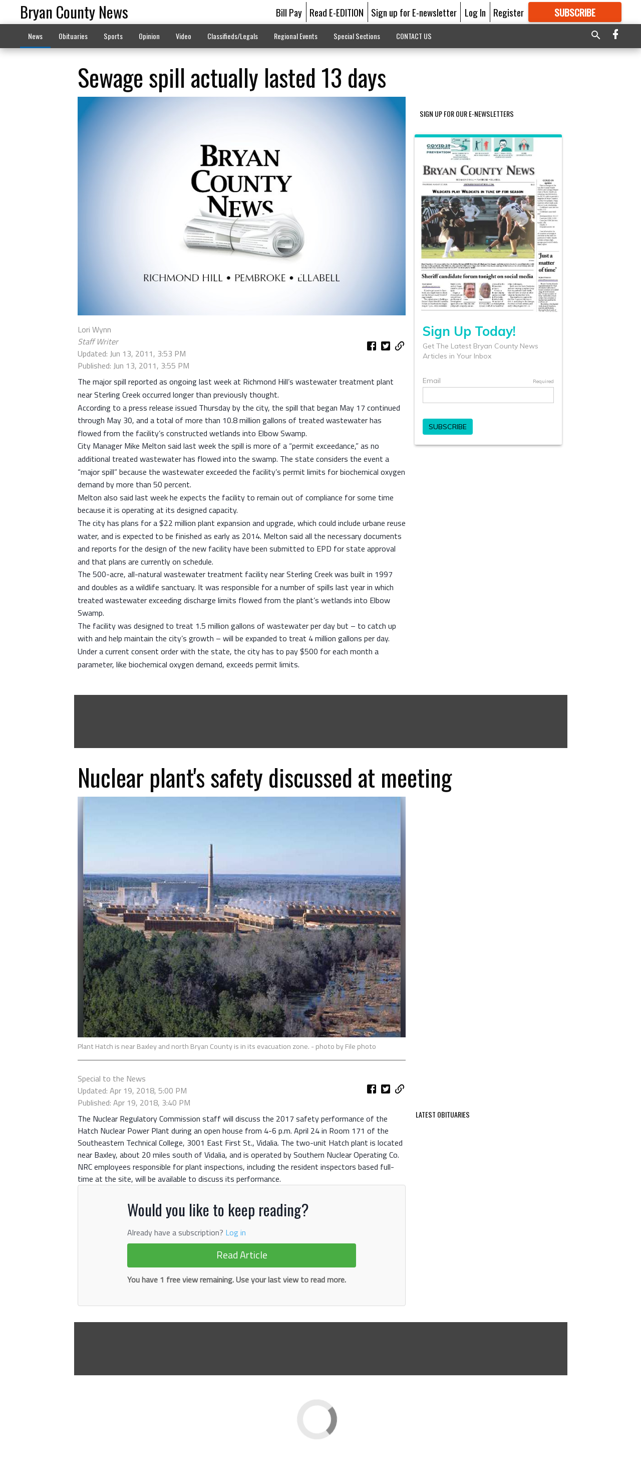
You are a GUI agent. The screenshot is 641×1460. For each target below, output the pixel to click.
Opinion (149, 36)
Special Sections (357, 36)
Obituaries (73, 36)
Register (508, 12)
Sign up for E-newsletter (414, 12)
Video (183, 36)
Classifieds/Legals (232, 36)
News (35, 36)
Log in (235, 1232)
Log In (475, 12)
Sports (113, 36)
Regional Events (295, 36)
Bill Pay (289, 12)
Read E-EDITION (336, 12)
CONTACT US (414, 36)
